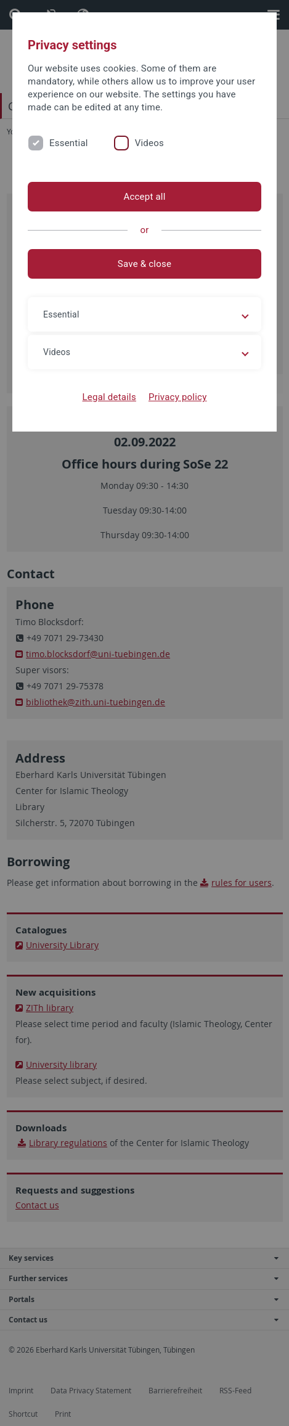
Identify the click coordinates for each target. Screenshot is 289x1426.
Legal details (109, 397)
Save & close (144, 263)
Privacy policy (178, 397)
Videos (149, 143)
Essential (68, 143)
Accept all (144, 196)
